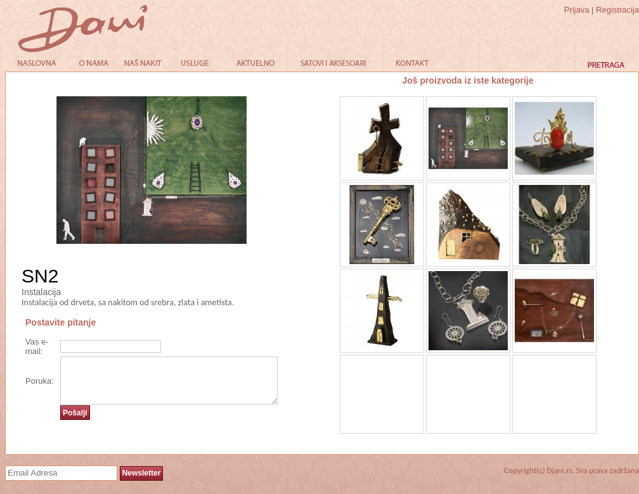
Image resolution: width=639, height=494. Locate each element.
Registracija (617, 10)
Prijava (577, 10)
